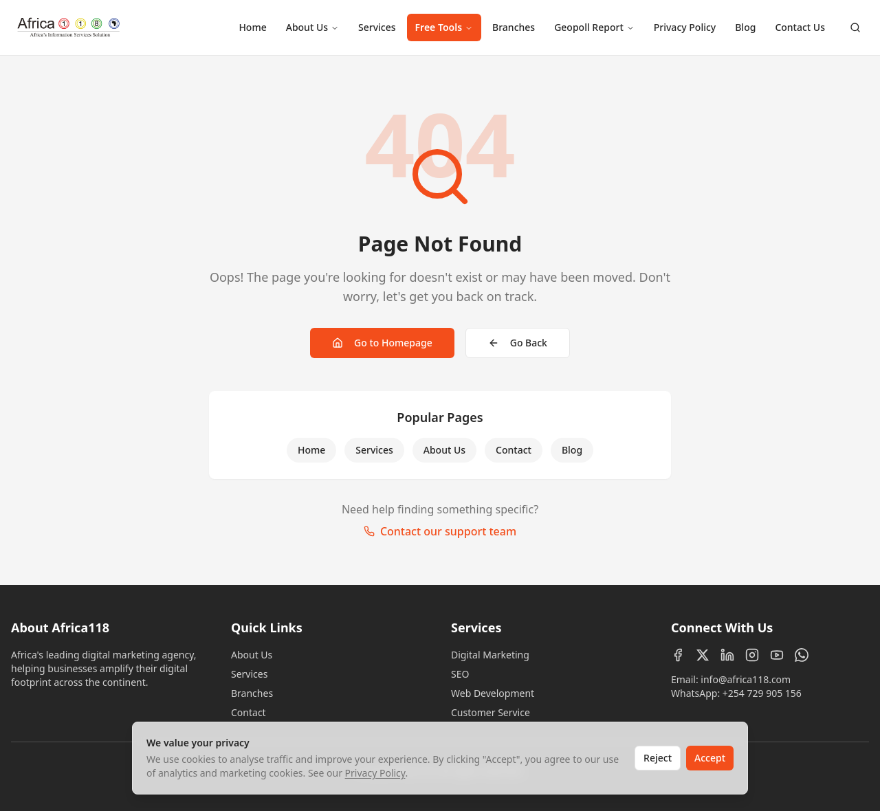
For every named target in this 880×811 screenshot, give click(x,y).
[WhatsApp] (801, 655)
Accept (709, 757)
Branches (513, 27)
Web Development (492, 693)
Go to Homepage (382, 342)
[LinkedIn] (727, 655)
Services (377, 27)
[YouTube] (777, 655)
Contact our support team (440, 531)
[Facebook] (678, 655)
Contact (513, 449)
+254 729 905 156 (762, 693)
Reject (658, 757)
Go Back (517, 342)
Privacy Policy (685, 27)
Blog (745, 27)
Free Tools (444, 27)
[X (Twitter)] (703, 655)
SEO (460, 673)
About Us (312, 27)
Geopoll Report (594, 27)
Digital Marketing (490, 654)
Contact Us (800, 27)
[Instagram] (752, 655)
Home (252, 27)
